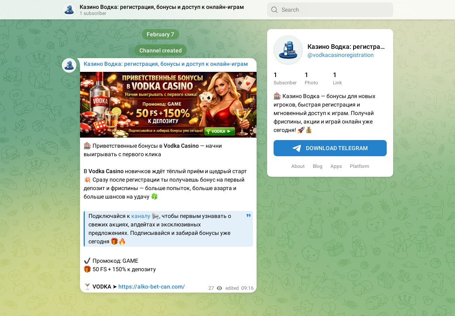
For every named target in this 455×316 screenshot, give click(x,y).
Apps (336, 166)
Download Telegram (330, 148)
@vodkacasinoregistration (341, 55)
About (298, 166)
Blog (317, 166)
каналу (140, 216)
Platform (359, 166)
